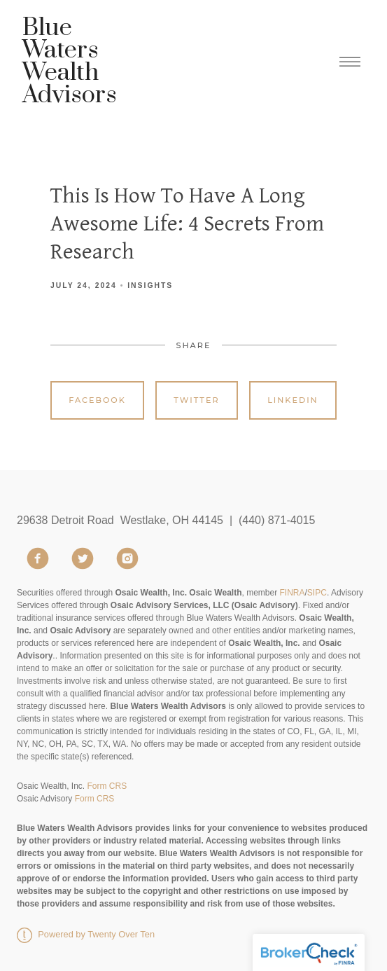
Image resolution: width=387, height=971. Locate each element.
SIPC (317, 593)
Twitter (196, 400)
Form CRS (107, 786)
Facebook (97, 400)
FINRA (292, 593)
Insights (150, 285)
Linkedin (292, 400)
